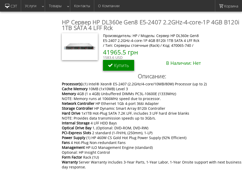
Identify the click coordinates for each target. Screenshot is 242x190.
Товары (57, 5)
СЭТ (11, 6)
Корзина (228, 6)
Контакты (82, 5)
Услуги (33, 5)
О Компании (108, 5)
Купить (118, 65)
